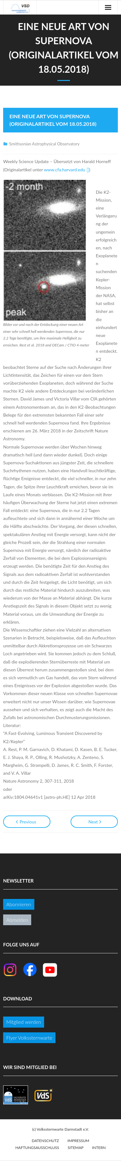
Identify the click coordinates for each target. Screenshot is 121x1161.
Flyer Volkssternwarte (29, 1038)
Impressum (78, 1140)
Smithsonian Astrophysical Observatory (44, 143)
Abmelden (17, 920)
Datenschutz (45, 1140)
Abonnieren (18, 904)
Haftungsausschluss (37, 1147)
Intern (99, 1147)
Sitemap (76, 1147)
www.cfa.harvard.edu (64, 169)
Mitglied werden (23, 1022)
